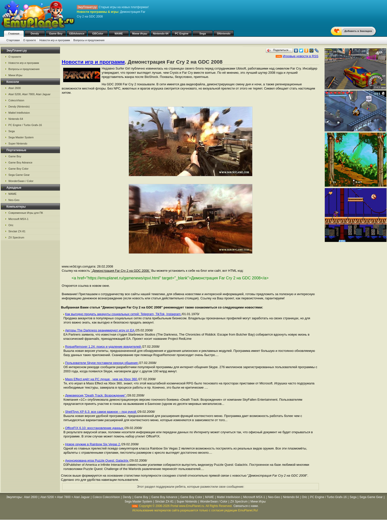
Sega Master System (21, 137)
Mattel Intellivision (19, 112)
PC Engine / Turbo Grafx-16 (25, 125)
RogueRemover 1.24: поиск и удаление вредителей (103, 346)
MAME (119, 33)
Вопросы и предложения (88, 40)
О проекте (29, 40)
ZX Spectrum (16, 237)
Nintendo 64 (161, 33)
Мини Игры (139, 33)
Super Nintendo (17, 143)
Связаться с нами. (246, 506)
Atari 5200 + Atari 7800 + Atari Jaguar (65, 497)
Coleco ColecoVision (106, 497)
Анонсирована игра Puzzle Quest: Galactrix (97, 460)
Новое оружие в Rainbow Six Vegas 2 (93, 444)
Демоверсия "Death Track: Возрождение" (96, 395)
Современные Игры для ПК (25, 212)
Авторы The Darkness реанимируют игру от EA (100, 330)
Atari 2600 (14, 88)
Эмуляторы (14, 497)
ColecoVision (16, 100)
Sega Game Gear (19, 174)
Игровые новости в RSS (300, 56)
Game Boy (55, 33)
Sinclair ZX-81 (16, 231)
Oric (10, 225)
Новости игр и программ (54, 40)
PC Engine (181, 33)
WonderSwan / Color (20, 181)
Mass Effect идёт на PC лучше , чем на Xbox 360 (101, 379)
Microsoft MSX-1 (18, 218)
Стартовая (13, 40)
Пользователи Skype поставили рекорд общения (102, 363)
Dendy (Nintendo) (19, 106)
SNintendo (224, 33)
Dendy (35, 33)
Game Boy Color (18, 168)
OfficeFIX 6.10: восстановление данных (94, 428)
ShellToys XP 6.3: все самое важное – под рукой (101, 411)
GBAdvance (76, 33)
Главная (13, 33)
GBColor (97, 33)
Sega (202, 33)
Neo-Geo (13, 199)
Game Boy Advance (20, 162)
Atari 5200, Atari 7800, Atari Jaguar (29, 94)
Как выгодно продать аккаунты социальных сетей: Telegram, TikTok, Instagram (123, 314)
